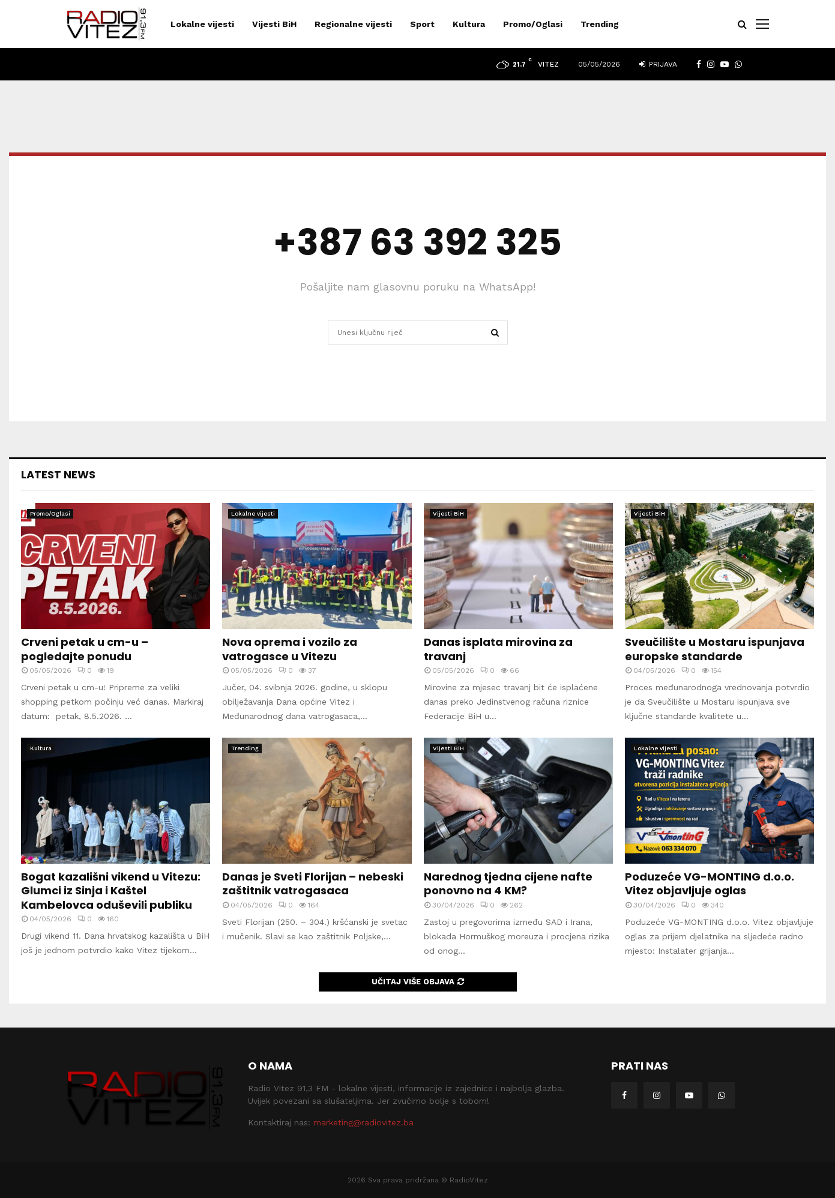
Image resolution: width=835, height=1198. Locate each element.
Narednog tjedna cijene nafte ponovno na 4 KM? (508, 883)
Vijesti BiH (274, 24)
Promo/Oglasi (532, 24)
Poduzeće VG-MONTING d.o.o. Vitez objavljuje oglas (709, 883)
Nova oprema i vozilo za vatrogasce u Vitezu (289, 648)
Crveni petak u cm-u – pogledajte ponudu (84, 648)
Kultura (469, 24)
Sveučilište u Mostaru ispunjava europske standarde (714, 648)
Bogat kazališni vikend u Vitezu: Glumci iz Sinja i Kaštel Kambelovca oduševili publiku (110, 890)
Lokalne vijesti (202, 24)
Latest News (58, 474)
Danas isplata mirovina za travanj (498, 648)
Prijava (658, 64)
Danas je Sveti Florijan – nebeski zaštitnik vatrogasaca (312, 883)
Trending (599, 24)
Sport (422, 24)
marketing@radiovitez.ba (363, 1122)
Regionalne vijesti (353, 24)
